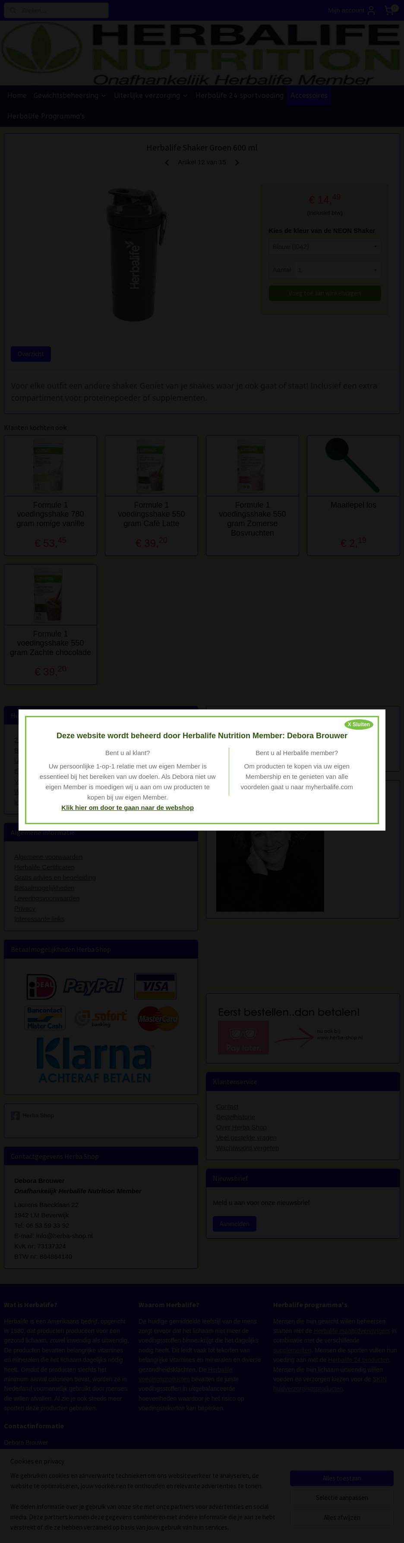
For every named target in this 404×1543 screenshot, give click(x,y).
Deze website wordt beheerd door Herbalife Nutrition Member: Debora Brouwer (202, 735)
